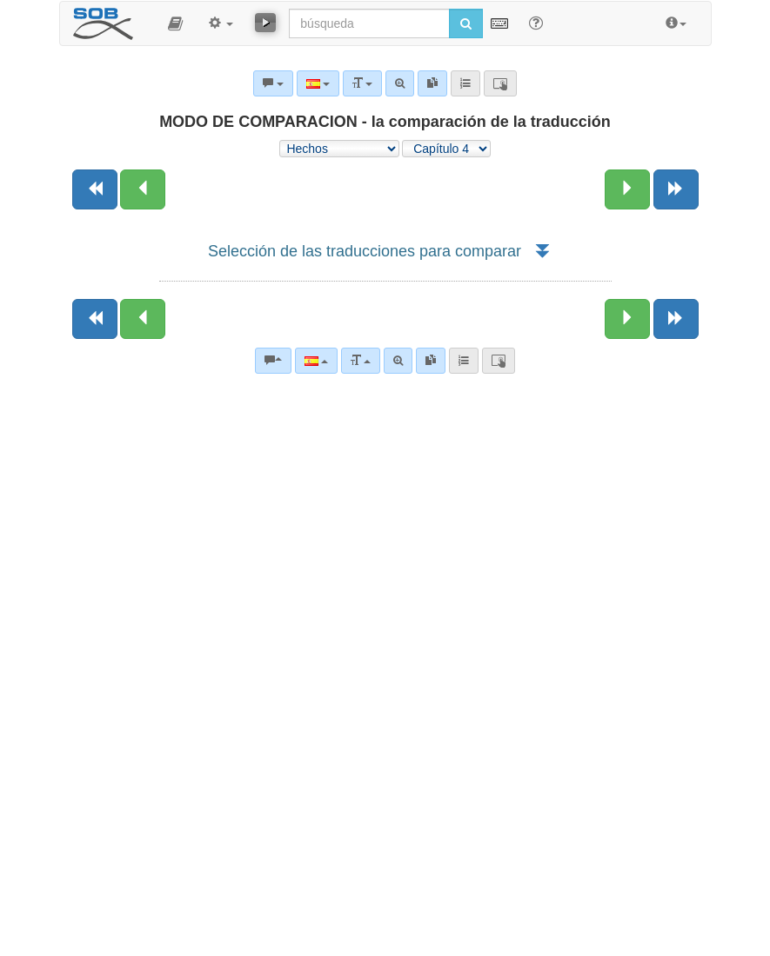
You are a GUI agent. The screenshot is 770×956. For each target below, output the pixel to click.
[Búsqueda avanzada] (398, 361)
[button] (175, 23)
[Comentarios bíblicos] (273, 361)
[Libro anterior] (94, 189)
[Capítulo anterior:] (142, 189)
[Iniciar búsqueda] (466, 23)
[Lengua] (316, 361)
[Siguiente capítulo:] (627, 189)
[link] (430, 361)
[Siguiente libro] (676, 189)
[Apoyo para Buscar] (536, 22)
